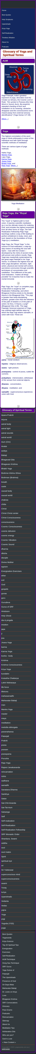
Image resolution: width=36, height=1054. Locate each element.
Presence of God (9, 981)
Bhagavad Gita (8, 460)
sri (2, 865)
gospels (4, 589)
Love (4, 995)
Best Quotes (6, 15)
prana (3, 745)
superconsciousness (10, 879)
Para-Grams (7, 1010)
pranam (4, 749)
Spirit (3, 856)
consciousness (7, 522)
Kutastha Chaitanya (10, 678)
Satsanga (5, 812)
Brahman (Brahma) (9, 477)
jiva (2, 638)
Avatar (4, 446)
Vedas (4, 906)
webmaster (6, 1049)
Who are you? (8, 1035)
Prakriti (4, 741)
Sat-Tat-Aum (6, 807)
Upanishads (6, 24)
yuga (3, 928)
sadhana (5, 781)
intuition (4, 625)
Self (3, 816)
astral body (6, 424)
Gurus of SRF (7, 607)
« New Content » (9, 1042)
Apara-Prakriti (7, 415)
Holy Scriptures (7, 19)
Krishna (4, 660)
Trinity (4, 888)
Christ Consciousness (11, 518)
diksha (4, 553)
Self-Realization (7, 33)
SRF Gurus (6, 967)
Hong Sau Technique (10, 963)
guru (3, 598)
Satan (4, 798)
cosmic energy (7, 535)
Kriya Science (7, 941)
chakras (4, 500)
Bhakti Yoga (6, 468)
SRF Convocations (9, 1003)
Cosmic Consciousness (11, 526)
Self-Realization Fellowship (13, 830)
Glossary (6, 1006)
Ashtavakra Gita (8, 1031)
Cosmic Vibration (8, 540)
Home (4, 10)
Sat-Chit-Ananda (8, 803)
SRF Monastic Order (10, 834)
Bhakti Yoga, (7, 163)
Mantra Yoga (7, 155)
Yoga (3, 914)
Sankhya (5, 794)
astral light (5, 428)
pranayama (6, 754)
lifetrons (4, 691)
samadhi (5, 785)
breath (4, 482)
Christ (4, 509)
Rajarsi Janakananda (10, 767)
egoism (4, 567)
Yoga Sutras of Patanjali (8, 972)
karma (4, 647)
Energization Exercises (11, 571)
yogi (3, 919)
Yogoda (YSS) (7, 923)
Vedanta (5, 901)
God (3, 584)
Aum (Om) (5, 442)
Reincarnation (7, 1017)
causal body (6, 491)
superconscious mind (10, 874)
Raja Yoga (6, 166)
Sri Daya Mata (8, 985)
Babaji (4, 455)
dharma (4, 549)
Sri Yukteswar (7, 870)
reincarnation (7, 772)
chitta (3, 504)
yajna (3, 910)
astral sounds (7, 433)
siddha (4, 843)
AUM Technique (8, 959)
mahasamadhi (7, 696)
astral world (6, 437)
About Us (5, 42)
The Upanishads (9, 977)
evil (2, 580)
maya (3, 718)
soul (3, 848)
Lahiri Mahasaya (8, 683)
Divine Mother (7, 562)
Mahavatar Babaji (9, 700)
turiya (3, 892)
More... (5, 119)
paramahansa (7, 732)
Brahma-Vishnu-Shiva (11, 473)
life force (5, 687)
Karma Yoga (6, 159)
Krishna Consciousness (11, 665)
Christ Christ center (9, 513)
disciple (4, 558)
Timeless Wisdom (8, 38)
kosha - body (7, 656)
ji (1, 633)
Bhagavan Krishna (9, 464)
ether (3, 575)
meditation (5, 723)
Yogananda (6, 938)
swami (4, 883)
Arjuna (4, 419)
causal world (6, 495)
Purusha (5, 758)
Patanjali (5, 736)
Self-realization (8, 821)
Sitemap (5, 1021)
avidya (4, 451)
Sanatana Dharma (9, 790)
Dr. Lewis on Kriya (9, 992)
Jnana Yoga (6, 161)
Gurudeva (5, 602)
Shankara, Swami (9, 839)
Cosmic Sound (7, 544)
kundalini (5, 674)
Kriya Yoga (6, 28)
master (4, 714)
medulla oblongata (9, 727)
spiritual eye (6, 861)
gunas (4, 593)
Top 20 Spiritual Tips (10, 945)
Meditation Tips (8, 1028)
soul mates (6, 852)
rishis (3, 776)
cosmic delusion (8, 531)
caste (3, 486)
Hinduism (5, 611)
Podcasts (5, 47)
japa (3, 629)
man (3, 705)
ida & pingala (7, 620)
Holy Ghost (6, 616)
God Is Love (7, 1039)
